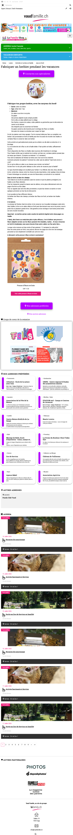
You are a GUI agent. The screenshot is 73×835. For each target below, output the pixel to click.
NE (7, 2)
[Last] (35, 745)
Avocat (8, 9)
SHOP (21, 2)
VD (2, 2)
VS (10, 2)
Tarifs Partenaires (17, 9)
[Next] (31, 745)
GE (5, 2)
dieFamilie (15, 2)
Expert (3, 9)
